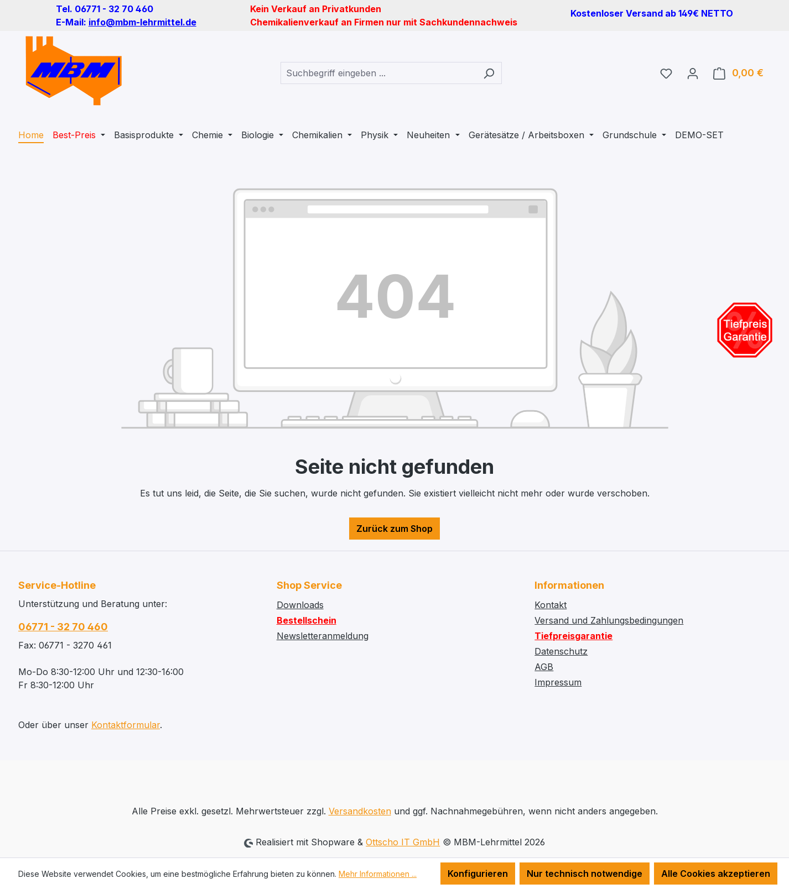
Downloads (300, 604)
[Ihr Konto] (692, 73)
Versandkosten (360, 811)
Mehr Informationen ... (378, 873)
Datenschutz (561, 651)
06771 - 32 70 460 (63, 626)
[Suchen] (489, 73)
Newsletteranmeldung (322, 635)
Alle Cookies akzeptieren (715, 873)
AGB (543, 666)
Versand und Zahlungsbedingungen (608, 620)
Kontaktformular (125, 724)
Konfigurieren (478, 873)
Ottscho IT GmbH (403, 842)
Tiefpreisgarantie (573, 635)
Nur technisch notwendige (584, 873)
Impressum (558, 682)
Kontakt (550, 604)
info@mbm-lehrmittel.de (142, 22)
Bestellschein (306, 620)
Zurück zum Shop (394, 528)
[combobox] (378, 73)
